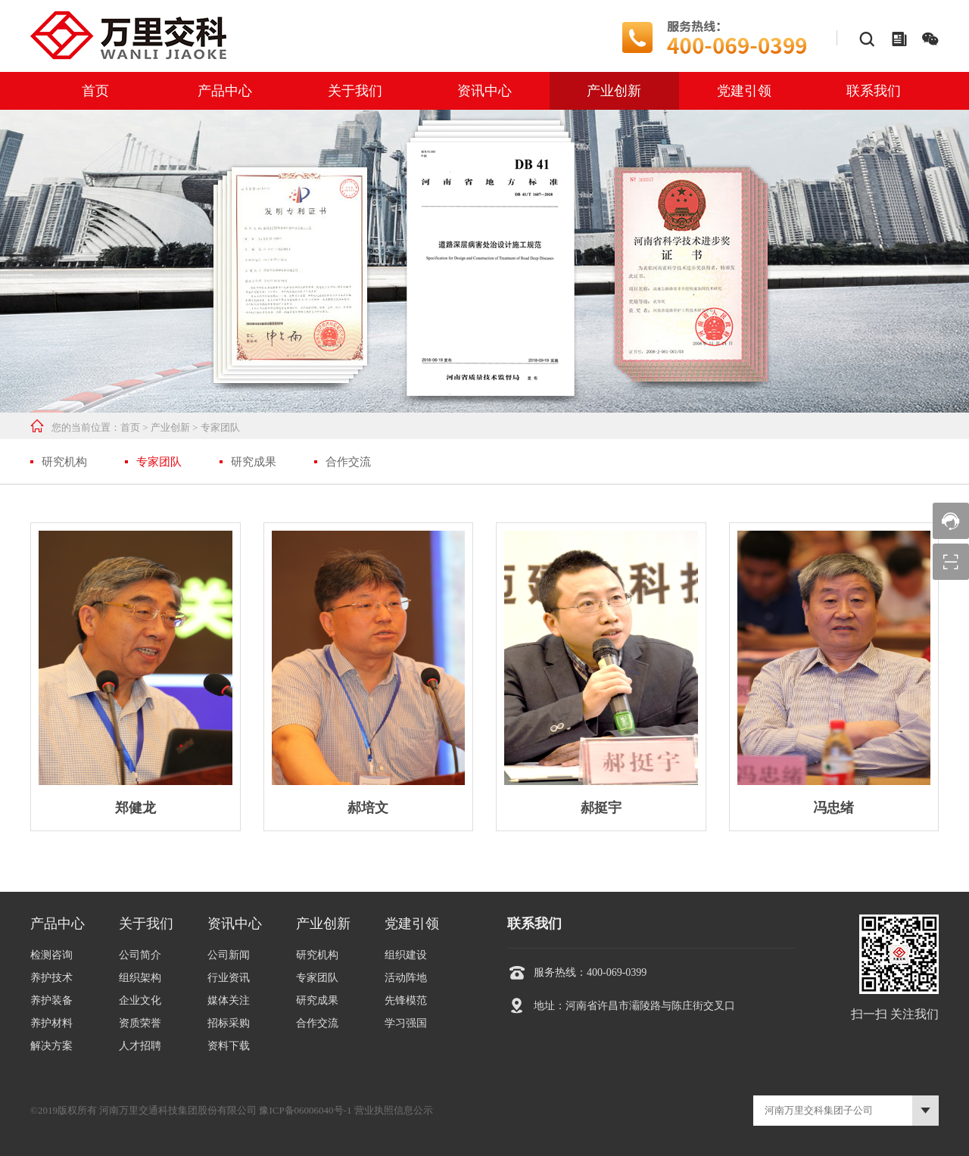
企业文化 (140, 1000)
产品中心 (225, 90)
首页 (95, 90)
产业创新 (614, 90)
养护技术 (51, 977)
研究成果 (253, 462)
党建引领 (744, 90)
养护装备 (51, 1000)
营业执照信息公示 (393, 1110)
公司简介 (140, 955)
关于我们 (355, 90)
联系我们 (873, 90)
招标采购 (228, 1023)
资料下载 (228, 1046)
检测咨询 (51, 955)
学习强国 (406, 1023)
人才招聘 (140, 1046)
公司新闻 (228, 955)
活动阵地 (406, 977)
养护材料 (51, 1023)
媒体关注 (228, 1000)
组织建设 (406, 955)
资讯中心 (484, 90)
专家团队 (220, 427)
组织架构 (140, 977)
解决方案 (51, 1046)
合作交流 (348, 462)
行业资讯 (228, 977)
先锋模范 (406, 1000)
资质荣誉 (140, 1023)
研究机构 (64, 462)
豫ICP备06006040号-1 (305, 1110)
